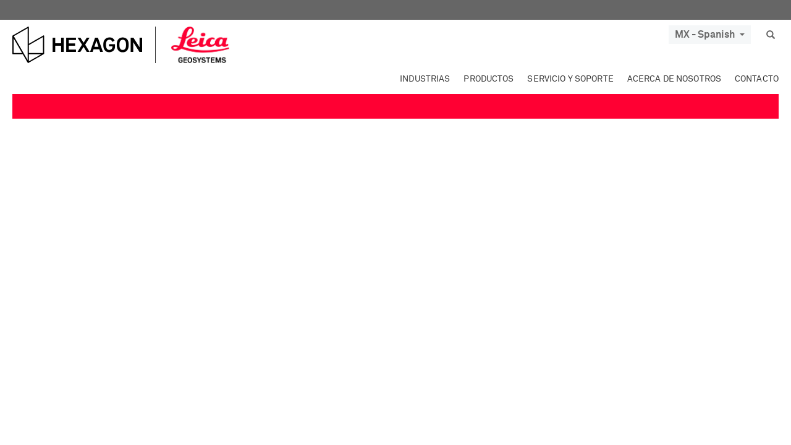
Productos (488, 79)
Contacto (757, 79)
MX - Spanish (710, 35)
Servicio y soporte (570, 79)
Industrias (425, 79)
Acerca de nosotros (674, 79)
